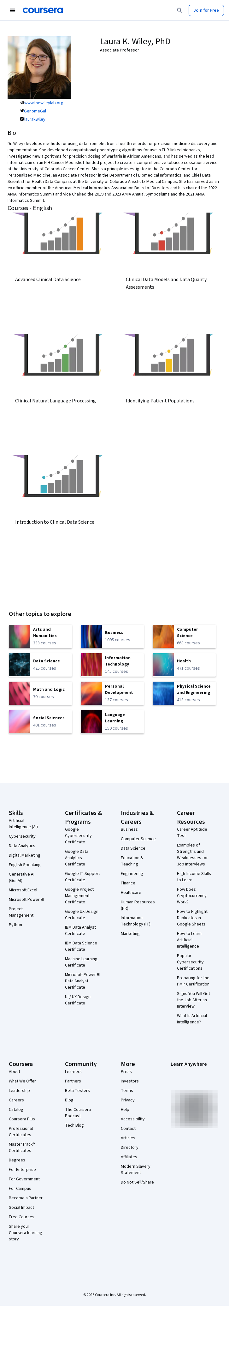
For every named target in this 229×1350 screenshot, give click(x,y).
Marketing (130, 934)
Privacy (128, 1100)
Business (129, 829)
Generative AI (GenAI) (21, 877)
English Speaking (25, 865)
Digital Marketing (24, 855)
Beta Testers (77, 1091)
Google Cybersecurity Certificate (78, 835)
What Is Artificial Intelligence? (192, 1019)
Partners (73, 1081)
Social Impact (21, 1207)
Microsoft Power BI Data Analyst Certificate (82, 981)
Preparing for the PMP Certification (193, 981)
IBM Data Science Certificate (81, 946)
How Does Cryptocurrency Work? (192, 895)
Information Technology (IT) (135, 921)
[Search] (179, 10)
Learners (73, 1072)
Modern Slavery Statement (135, 1169)
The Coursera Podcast (78, 1112)
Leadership (19, 1091)
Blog (69, 1100)
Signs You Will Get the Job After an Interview (193, 1000)
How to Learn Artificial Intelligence (189, 940)
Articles (128, 1138)
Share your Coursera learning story (25, 1232)
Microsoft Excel (23, 890)
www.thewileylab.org (43, 103)
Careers (16, 1100)
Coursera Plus (22, 1119)
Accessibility (133, 1119)
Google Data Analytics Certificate (76, 857)
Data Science (133, 848)
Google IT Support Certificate (82, 877)
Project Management (21, 912)
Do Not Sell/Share (137, 1182)
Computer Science (138, 839)
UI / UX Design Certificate (78, 1000)
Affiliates (129, 1157)
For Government (24, 1179)
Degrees (17, 1160)
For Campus (20, 1188)
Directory (129, 1147)
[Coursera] (43, 10)
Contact (128, 1128)
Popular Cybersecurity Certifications (190, 962)
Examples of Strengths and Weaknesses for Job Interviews (192, 854)
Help (125, 1109)
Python (15, 925)
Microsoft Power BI (26, 899)
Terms (127, 1091)
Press (126, 1072)
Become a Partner (26, 1198)
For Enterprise (22, 1169)
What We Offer (22, 1081)
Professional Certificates (21, 1131)
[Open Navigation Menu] (12, 10)
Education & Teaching (132, 861)
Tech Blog (74, 1125)
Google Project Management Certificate (79, 895)
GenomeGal (35, 111)
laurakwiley (34, 119)
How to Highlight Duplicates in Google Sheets (192, 917)
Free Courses (21, 1217)
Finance (128, 883)
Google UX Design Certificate (81, 914)
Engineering (132, 874)
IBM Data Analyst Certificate (80, 930)
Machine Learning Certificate (81, 962)
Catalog (16, 1109)
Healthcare (131, 892)
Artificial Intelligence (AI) (23, 823)
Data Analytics (22, 846)
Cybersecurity (22, 836)
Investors (130, 1081)
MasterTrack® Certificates (22, 1147)
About (14, 1072)
